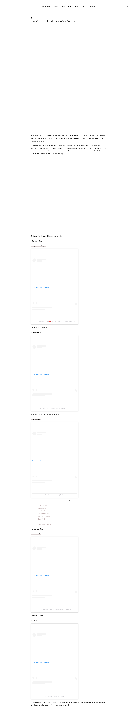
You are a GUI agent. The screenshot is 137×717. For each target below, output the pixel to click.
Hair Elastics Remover (45, 524)
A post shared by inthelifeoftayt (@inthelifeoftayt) (54, 408)
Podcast (92, 6)
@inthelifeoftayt (36, 332)
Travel (76, 6)
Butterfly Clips (42, 519)
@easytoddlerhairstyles (38, 246)
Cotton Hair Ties (43, 513)
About (83, 6)
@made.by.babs (36, 534)
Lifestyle (55, 6)
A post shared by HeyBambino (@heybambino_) (55, 495)
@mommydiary (100, 702)
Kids (33, 18)
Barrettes (41, 522)
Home (63, 6)
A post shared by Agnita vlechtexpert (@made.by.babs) (55, 609)
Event (70, 6)
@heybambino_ (36, 419)
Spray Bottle (42, 508)
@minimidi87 (35, 620)
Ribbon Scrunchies (44, 516)
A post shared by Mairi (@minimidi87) (55, 696)
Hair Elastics (42, 511)
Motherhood (46, 6)
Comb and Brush (43, 505)
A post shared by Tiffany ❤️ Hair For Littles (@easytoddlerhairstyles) (55, 321)
